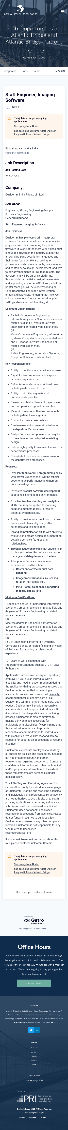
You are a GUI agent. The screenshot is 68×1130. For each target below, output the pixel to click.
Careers (22, 1118)
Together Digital (37, 1113)
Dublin (34, 1056)
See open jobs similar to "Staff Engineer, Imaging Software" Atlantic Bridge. (35, 133)
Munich (34, 1060)
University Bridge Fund (34, 1081)
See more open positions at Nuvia (34, 892)
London (34, 1052)
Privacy (43, 1118)
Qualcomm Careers (41, 843)
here (50, 701)
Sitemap (32, 1118)
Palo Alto (34, 1048)
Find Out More (34, 983)
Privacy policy (25, 929)
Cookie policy (40, 929)
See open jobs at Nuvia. (26, 126)
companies (9, 71)
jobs (25, 71)
